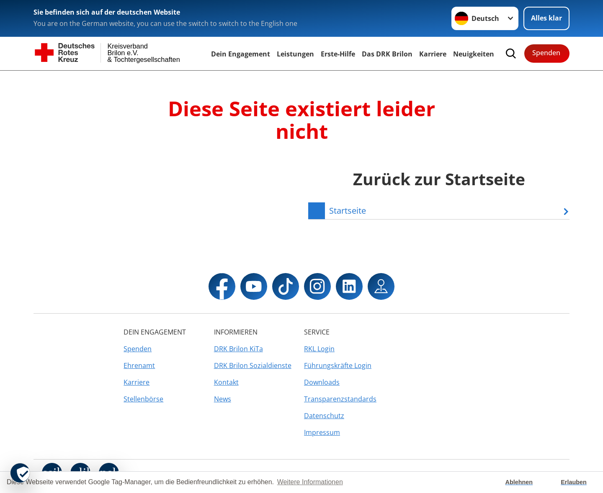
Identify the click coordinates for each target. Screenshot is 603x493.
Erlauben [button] (574, 482)
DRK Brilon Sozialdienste (252, 365)
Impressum (322, 432)
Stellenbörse (143, 399)
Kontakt (226, 382)
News (222, 399)
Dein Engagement (240, 54)
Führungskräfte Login (337, 365)
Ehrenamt (139, 365)
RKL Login (319, 348)
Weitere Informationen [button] (310, 481)
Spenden (546, 52)
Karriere (432, 54)
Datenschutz (324, 415)
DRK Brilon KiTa (238, 348)
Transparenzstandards (340, 399)
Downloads (322, 382)
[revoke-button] (20, 473)
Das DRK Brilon (387, 54)
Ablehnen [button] (519, 482)
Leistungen (295, 54)
